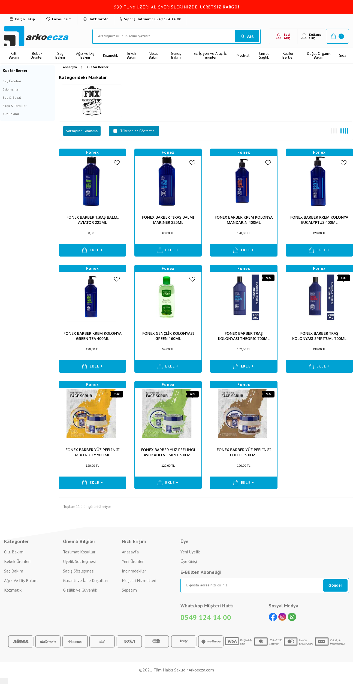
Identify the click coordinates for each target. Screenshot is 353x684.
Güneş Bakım (176, 55)
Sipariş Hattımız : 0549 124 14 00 (150, 19)
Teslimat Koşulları (80, 552)
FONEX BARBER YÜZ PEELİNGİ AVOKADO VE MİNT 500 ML (168, 452)
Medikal (243, 55)
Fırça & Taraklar (14, 106)
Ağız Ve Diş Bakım (21, 580)
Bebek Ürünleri (37, 55)
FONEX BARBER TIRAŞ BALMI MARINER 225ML (168, 220)
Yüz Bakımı (11, 114)
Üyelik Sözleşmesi (79, 561)
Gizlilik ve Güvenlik (80, 590)
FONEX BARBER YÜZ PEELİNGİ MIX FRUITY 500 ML (92, 452)
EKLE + (92, 250)
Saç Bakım (60, 55)
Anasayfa (130, 552)
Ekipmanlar (11, 89)
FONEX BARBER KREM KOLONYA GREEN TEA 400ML (93, 336)
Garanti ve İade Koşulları (85, 580)
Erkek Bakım (131, 55)
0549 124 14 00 (205, 617)
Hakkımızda (95, 19)
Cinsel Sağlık (264, 55)
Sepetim (129, 590)
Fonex (92, 152)
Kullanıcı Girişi (311, 36)
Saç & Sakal (12, 97)
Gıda (342, 55)
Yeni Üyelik (190, 552)
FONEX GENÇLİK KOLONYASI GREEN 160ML (168, 336)
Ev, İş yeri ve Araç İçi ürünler (211, 55)
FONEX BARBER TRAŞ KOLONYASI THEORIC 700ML (243, 336)
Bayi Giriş (283, 36)
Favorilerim (59, 19)
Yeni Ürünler (133, 561)
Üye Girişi (188, 561)
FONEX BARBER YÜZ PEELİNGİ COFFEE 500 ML (244, 452)
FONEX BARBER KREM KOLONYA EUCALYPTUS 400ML (319, 220)
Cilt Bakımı (14, 55)
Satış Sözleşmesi (78, 571)
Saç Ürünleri (12, 81)
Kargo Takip (22, 19)
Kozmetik (110, 55)
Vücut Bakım (153, 55)
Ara (247, 36)
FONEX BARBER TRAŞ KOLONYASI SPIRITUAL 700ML (319, 336)
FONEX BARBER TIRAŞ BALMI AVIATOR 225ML (93, 220)
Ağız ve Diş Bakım (85, 55)
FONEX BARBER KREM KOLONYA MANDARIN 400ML (244, 220)
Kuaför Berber (288, 55)
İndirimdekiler (134, 571)
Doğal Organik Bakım (318, 55)
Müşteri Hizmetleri (139, 580)
